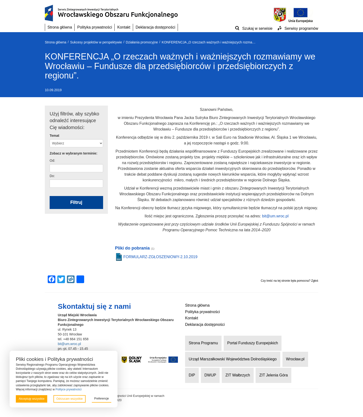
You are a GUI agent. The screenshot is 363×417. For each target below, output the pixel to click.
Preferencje (101, 398)
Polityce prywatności (68, 389)
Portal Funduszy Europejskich (252, 343)
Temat (54, 135)
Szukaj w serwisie (257, 28)
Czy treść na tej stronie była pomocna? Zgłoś (289, 280)
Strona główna (59, 27)
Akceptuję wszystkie (31, 398)
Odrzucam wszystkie (69, 398)
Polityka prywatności (94, 27)
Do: (52, 176)
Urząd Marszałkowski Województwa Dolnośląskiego (233, 359)
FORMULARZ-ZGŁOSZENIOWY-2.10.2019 (160, 257)
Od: (52, 160)
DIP (192, 375)
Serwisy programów (301, 28)
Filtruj (76, 202)
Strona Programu (203, 343)
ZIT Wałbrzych (237, 375)
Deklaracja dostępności (155, 27)
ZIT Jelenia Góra (273, 375)
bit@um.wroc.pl (275, 216)
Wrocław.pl (295, 359)
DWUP (210, 375)
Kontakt (123, 27)
